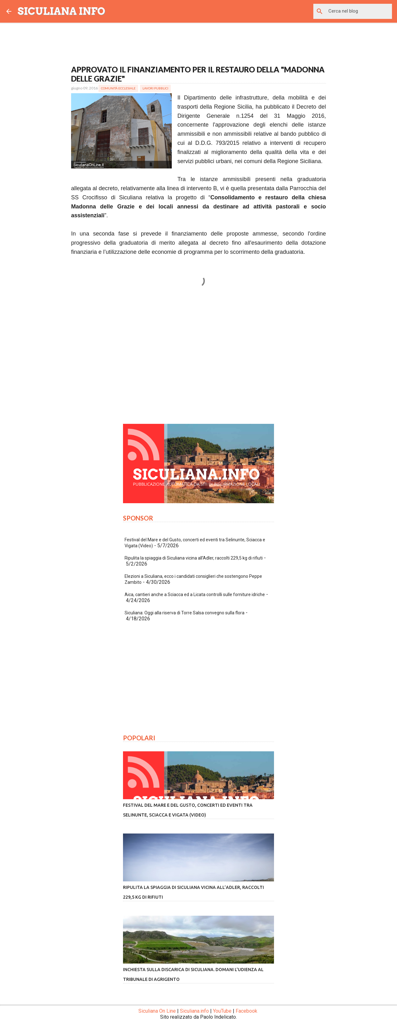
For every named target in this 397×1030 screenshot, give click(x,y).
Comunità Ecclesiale (118, 88)
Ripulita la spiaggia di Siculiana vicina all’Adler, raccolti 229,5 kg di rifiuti (194, 558)
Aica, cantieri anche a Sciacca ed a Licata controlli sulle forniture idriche (195, 594)
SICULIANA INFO (61, 11)
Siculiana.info (194, 1011)
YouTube (222, 1011)
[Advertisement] (198, 360)
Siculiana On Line (157, 1011)
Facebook (246, 1011)
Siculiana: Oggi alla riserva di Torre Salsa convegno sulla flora (184, 612)
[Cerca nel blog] (359, 11)
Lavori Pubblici (155, 88)
